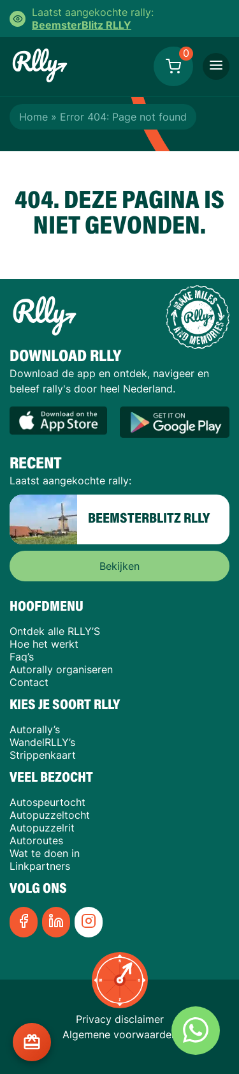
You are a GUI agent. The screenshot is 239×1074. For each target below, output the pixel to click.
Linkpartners (40, 866)
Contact (29, 682)
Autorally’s (35, 729)
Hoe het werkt (44, 644)
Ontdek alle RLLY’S (55, 631)
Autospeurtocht (47, 802)
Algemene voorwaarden (119, 1034)
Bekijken (119, 566)
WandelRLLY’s (42, 742)
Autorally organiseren (61, 669)
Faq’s (22, 656)
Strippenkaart (43, 755)
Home (33, 116)
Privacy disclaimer (120, 1019)
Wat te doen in (45, 853)
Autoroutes (36, 840)
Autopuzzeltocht (50, 815)
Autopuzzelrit (42, 827)
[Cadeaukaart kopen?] (32, 1042)
